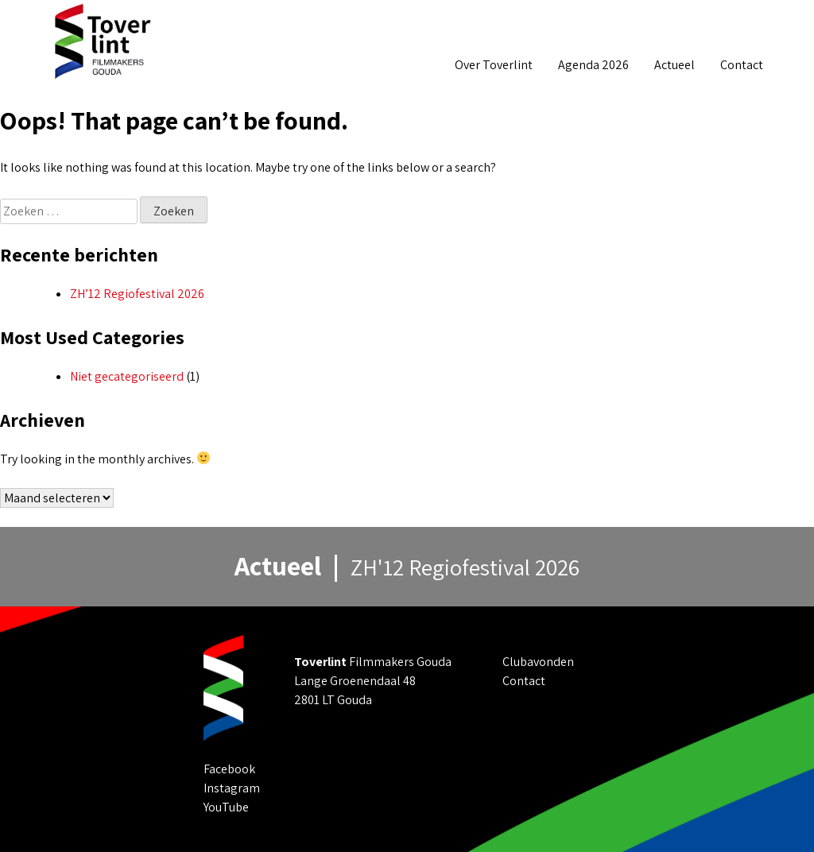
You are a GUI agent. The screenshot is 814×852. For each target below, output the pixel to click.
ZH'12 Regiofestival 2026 (465, 567)
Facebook (229, 769)
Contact (741, 64)
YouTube (226, 807)
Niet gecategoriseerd (127, 376)
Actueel (674, 64)
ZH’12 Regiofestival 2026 (137, 293)
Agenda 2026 (593, 64)
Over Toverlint (494, 64)
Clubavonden (538, 661)
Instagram (232, 788)
